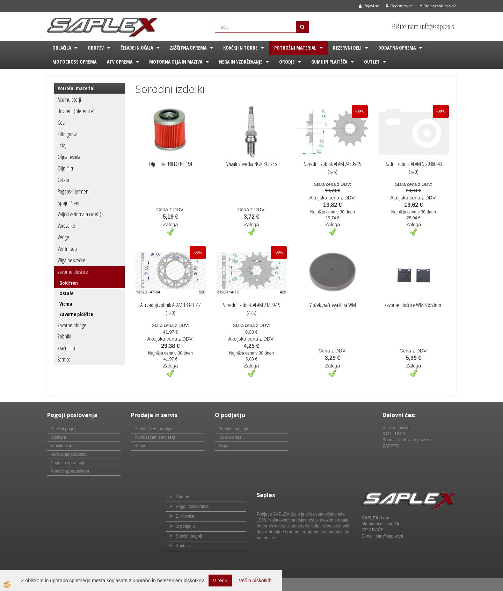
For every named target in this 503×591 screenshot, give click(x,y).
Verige (63, 237)
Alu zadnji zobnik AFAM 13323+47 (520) (170, 309)
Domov (182, 496)
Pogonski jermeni (73, 191)
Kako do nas (230, 437)
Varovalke (66, 225)
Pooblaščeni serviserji (154, 437)
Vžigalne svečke (71, 260)
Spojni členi (68, 203)
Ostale (66, 293)
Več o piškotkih (255, 580)
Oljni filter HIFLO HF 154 (170, 164)
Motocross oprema (74, 61)
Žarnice (64, 359)
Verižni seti (67, 249)
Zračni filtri (67, 348)
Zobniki (64, 336)
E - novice (185, 516)
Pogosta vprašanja (68, 462)
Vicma (65, 303)
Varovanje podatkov (69, 454)
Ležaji (62, 145)
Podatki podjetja (233, 428)
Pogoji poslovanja (192, 506)
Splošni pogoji (189, 536)
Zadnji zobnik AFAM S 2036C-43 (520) (413, 168)
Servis (140, 445)
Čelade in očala (137, 47)
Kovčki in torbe (240, 47)
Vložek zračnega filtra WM (332, 305)
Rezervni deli (347, 47)
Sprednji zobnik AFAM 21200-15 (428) (251, 309)
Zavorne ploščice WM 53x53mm (414, 305)
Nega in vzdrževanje (240, 61)
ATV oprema (119, 61)
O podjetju (185, 526)
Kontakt (183, 545)
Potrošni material (295, 47)
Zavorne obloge (72, 325)
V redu (220, 580)
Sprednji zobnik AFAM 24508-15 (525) (332, 168)
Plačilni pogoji (63, 428)
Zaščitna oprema (188, 47)
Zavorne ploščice (73, 272)
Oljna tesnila (69, 157)
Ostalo (63, 180)
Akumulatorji (69, 99)
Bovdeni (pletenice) (76, 111)
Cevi (61, 122)
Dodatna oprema (397, 47)
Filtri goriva (68, 134)
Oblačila (61, 47)
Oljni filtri (66, 168)
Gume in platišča (329, 61)
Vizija (223, 445)
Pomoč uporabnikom (70, 471)
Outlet (372, 61)
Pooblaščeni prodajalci (155, 428)
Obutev (96, 47)
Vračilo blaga (63, 445)
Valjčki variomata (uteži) (79, 214)
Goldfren (68, 282)
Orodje (286, 61)
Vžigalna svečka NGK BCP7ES (251, 164)
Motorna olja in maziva (175, 61)
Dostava (58, 437)
